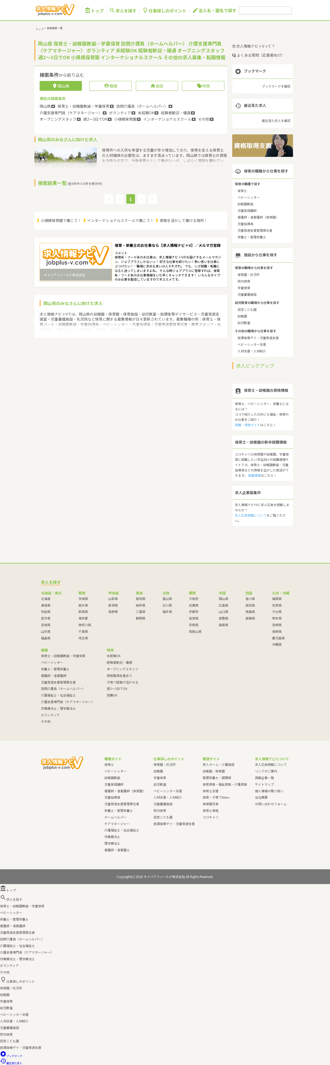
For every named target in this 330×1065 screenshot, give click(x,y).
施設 (157, 86)
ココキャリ (211, 817)
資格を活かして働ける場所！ (184, 220)
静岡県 (140, 618)
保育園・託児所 (249, 274)
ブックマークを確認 (276, 86)
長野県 (113, 611)
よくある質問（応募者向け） (258, 55)
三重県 (140, 611)
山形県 (45, 631)
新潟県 (113, 605)
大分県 (277, 611)
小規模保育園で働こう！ (61, 220)
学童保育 (244, 287)
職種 (110, 86)
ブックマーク (11, 1056)
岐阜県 (140, 605)
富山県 (167, 598)
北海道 (45, 598)
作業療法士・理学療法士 (58, 708)
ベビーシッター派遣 (252, 344)
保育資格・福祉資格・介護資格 (225, 784)
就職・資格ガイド (247, 424)
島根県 (223, 624)
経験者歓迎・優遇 (119, 662)
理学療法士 (112, 843)
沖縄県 (277, 644)
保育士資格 (211, 810)
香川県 (250, 598)
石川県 (167, 605)
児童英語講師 (247, 210)
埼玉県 (83, 638)
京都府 (193, 611)
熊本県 (277, 618)
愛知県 (140, 598)
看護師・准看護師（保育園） (258, 217)
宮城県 (45, 624)
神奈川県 (84, 624)
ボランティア (50, 715)
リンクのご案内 (266, 771)
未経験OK (113, 655)
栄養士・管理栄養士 (252, 237)
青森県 (45, 605)
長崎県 (277, 631)
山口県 (223, 611)
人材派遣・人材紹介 (252, 351)
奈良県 (193, 624)
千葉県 (83, 631)
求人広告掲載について (251, 515)
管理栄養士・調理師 (217, 777)
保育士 (242, 190)
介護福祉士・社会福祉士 (58, 695)
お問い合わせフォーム (271, 804)
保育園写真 (211, 804)
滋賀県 (193, 618)
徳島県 (250, 611)
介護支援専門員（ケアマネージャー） (68, 701)
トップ (94, 10)
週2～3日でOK (117, 688)
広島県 (223, 605)
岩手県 (45, 618)
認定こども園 (247, 309)
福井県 (167, 611)
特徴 (203, 86)
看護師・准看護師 (53, 675)
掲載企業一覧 (264, 777)
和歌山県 (195, 631)
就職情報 (254, 475)
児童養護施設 (247, 294)
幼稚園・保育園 (214, 771)
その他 (45, 721)
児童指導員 (245, 223)
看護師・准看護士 (117, 850)
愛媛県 (250, 618)
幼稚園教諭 (245, 204)
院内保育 (244, 281)
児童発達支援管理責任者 (255, 230)
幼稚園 (242, 316)
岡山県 (223, 598)
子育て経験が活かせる (122, 682)
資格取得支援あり (119, 675)
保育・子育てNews (216, 797)
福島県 (45, 638)
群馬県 (83, 611)
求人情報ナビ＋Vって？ (253, 46)
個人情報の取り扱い (269, 791)
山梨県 (113, 598)
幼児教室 (244, 322)
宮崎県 (277, 624)
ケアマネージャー (116, 823)
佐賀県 (277, 605)
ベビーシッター (249, 197)
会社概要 (261, 797)
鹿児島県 (278, 638)
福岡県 (277, 598)
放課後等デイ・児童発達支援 (258, 337)
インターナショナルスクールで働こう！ (120, 220)
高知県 (250, 605)
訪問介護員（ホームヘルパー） (63, 688)
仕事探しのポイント (164, 10)
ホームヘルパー (115, 817)
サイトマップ (264, 784)
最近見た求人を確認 (276, 120)
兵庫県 (193, 605)
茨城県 (83, 598)
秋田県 (45, 611)
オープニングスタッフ (122, 669)
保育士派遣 (211, 791)
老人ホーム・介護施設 (218, 764)
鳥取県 (223, 618)
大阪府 (193, 598)
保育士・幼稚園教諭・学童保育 (63, 655)
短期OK (112, 695)
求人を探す (123, 10)
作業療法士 (112, 836)
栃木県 (83, 605)
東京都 (83, 618)
